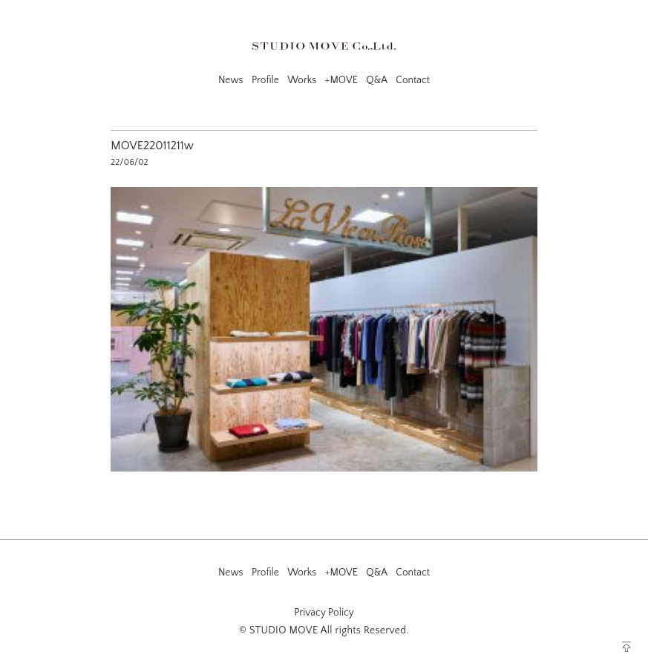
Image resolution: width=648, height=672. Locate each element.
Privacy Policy (324, 613)
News (230, 80)
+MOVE (341, 80)
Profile (265, 80)
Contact (413, 80)
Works (301, 80)
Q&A (376, 80)
